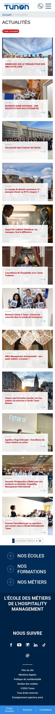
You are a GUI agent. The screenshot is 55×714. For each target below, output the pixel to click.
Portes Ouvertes (9, 709)
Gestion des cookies (27, 683)
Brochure (27, 709)
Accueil (7, 14)
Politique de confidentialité (27, 679)
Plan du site (28, 670)
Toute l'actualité (10, 31)
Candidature (45, 709)
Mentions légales (27, 674)
